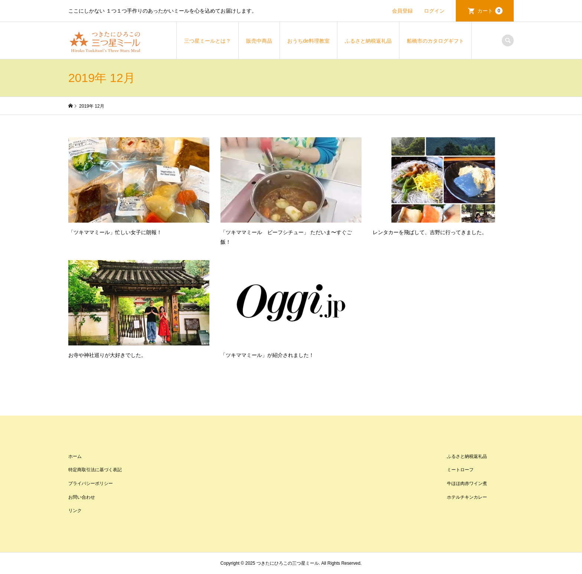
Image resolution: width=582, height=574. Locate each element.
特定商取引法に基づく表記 (95, 469)
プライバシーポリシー (90, 483)
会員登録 (402, 11)
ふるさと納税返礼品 (368, 41)
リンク (75, 510)
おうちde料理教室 (308, 41)
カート (490, 10)
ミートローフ (460, 469)
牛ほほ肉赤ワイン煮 (467, 483)
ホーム (75, 456)
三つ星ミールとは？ (207, 41)
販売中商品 (259, 41)
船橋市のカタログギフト (435, 41)
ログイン (434, 11)
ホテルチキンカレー (467, 497)
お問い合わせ (81, 497)
